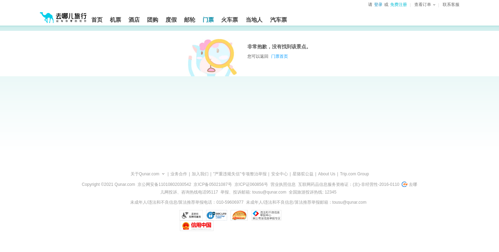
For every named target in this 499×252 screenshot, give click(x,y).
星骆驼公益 (303, 174)
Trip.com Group (354, 174)
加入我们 (200, 174)
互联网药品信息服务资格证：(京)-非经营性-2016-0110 (348, 184)
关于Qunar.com (145, 174)
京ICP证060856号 (251, 184)
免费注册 (398, 4)
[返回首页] (63, 14)
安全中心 (279, 174)
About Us (326, 174)
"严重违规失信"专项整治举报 (240, 174)
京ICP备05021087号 (213, 184)
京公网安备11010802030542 (164, 184)
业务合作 (178, 174)
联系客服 (451, 4)
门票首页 (279, 56)
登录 (378, 4)
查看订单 (424, 4)
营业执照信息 (283, 184)
